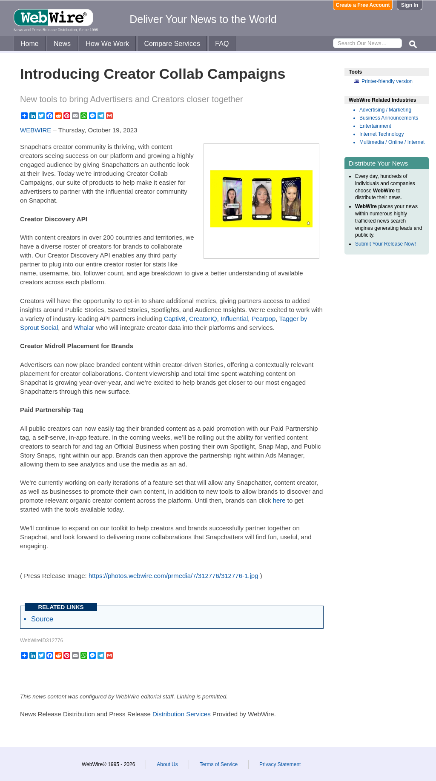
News (62, 43)
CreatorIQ (203, 318)
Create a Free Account (363, 5)
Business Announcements (388, 118)
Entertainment (375, 126)
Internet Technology (381, 134)
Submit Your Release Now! (385, 244)
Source (42, 619)
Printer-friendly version (387, 81)
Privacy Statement (280, 764)
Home (29, 43)
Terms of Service (219, 764)
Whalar (84, 327)
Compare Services (172, 43)
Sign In (409, 5)
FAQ (222, 43)
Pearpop (264, 318)
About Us (167, 764)
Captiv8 (175, 318)
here (279, 500)
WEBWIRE (35, 130)
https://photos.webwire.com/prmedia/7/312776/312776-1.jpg (173, 575)
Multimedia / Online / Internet (392, 142)
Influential (234, 318)
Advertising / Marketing (385, 110)
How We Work (107, 43)
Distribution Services (181, 714)
